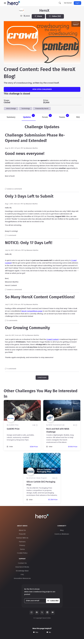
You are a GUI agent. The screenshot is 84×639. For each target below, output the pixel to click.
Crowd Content (52, 339)
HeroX (44, 10)
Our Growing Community (27, 328)
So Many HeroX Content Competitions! (40, 297)
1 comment (10, 235)
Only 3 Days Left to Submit (29, 196)
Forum (47, 116)
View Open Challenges (42, 89)
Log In (77, 3)
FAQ (78, 117)
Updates (29, 116)
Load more (42, 377)
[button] (5, 3)
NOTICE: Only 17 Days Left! (28, 243)
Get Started (68, 3)
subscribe (52, 601)
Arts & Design (11, 108)
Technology (25, 108)
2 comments (11, 320)
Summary (11, 117)
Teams (64, 116)
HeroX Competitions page (31, 311)
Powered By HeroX (41, 108)
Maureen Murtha (32, 148)
